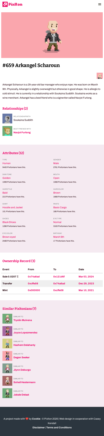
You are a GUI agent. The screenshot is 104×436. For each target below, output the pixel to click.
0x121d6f (59, 276)
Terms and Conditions (59, 427)
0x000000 (34, 290)
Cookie (36, 418)
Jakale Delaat (21, 394)
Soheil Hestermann (24, 382)
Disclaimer (38, 427)
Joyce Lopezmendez (25, 332)
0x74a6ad (34, 276)
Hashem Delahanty (24, 345)
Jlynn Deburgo (22, 370)
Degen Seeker (21, 357)
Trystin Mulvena (22, 320)
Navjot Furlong (22, 132)
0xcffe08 (33, 283)
